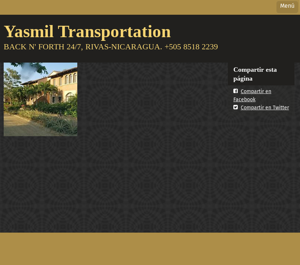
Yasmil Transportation (87, 31)
